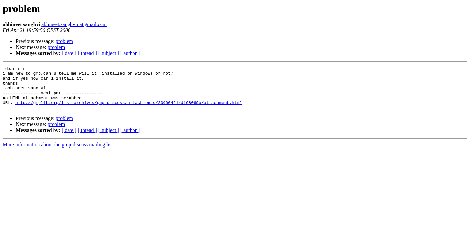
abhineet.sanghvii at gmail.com (74, 24)
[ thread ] (87, 53)
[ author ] (130, 53)
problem (64, 41)
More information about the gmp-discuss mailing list (58, 152)
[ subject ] (108, 53)
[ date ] (69, 53)
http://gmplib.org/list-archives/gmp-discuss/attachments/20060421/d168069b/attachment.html (128, 110)
